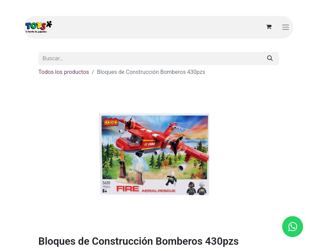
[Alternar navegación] (285, 27)
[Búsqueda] (270, 58)
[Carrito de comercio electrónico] (269, 27)
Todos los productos (63, 72)
